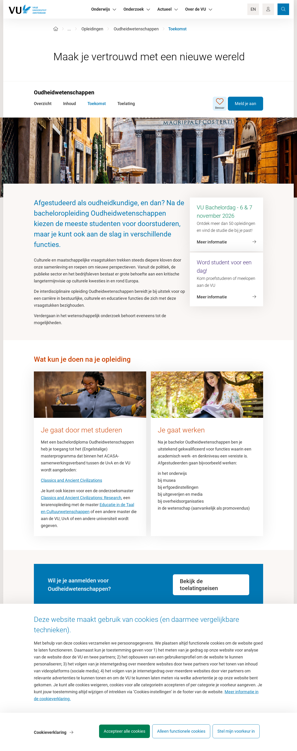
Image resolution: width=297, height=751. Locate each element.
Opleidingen (92, 28)
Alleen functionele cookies (178, 733)
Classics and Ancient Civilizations (71, 480)
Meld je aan (245, 103)
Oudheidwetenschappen (136, 28)
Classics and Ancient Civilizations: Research (81, 497)
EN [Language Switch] (253, 9)
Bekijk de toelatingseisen (199, 584)
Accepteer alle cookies (118, 733)
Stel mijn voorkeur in (236, 733)
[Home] (55, 28)
